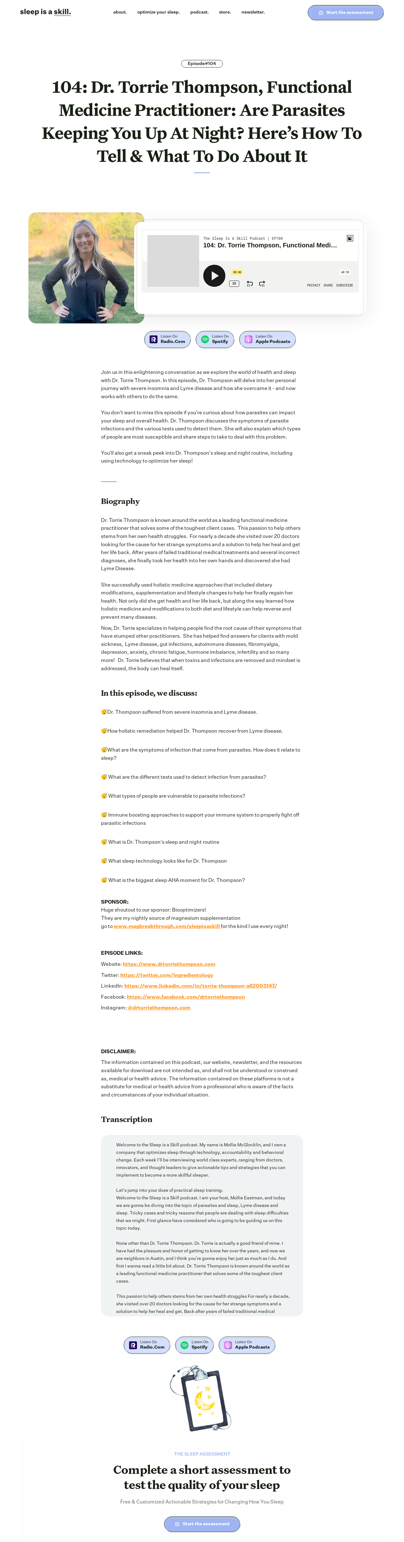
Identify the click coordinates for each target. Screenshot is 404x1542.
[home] (45, 13)
